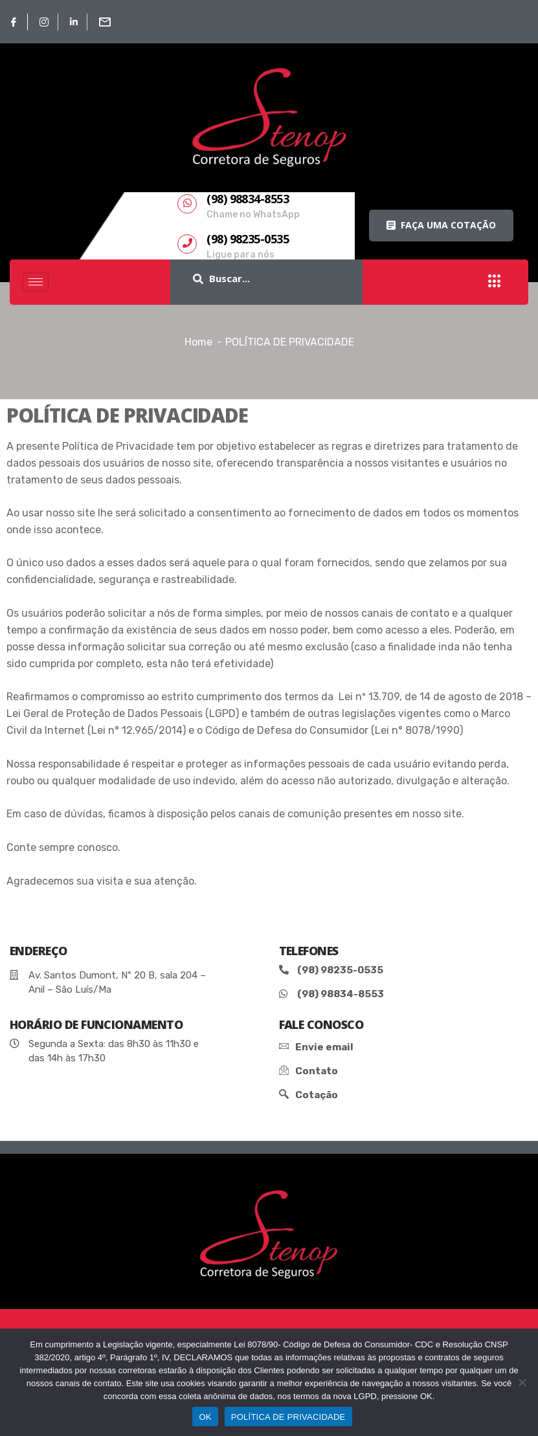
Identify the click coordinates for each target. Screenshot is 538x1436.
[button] (441, 225)
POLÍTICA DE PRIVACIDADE (288, 1417)
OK (205, 1417)
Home (198, 342)
